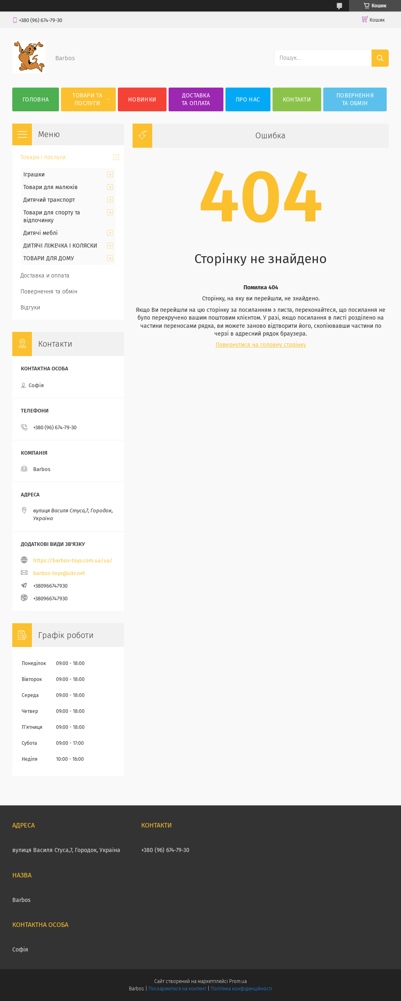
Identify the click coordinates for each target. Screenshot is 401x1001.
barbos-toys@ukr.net (59, 573)
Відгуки (30, 307)
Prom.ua (238, 981)
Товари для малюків (50, 187)
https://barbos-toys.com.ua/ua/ (73, 560)
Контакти (297, 99)
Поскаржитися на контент (177, 989)
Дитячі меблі (40, 233)
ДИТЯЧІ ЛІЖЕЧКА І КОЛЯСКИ (60, 245)
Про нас (248, 99)
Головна (36, 99)
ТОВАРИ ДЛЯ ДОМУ (48, 258)
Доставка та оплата (196, 99)
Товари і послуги (42, 157)
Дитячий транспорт (49, 199)
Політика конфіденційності (241, 989)
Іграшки (34, 174)
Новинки (142, 99)
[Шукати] (380, 58)
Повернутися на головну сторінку (261, 344)
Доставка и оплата (45, 275)
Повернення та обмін (355, 99)
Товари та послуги (87, 99)
